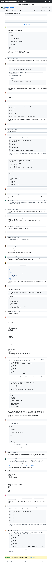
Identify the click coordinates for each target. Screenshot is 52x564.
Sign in (46, 1)
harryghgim (10, 311)
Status (21, 561)
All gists (19, 1)
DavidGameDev (10, 530)
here (9, 379)
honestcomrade (10, 100)
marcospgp (9, 63)
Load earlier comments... (27, 24)
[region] (26, 17)
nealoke (9, 123)
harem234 (9, 215)
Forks (19, 10)
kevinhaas (9, 357)
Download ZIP (48, 10)
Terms (14, 561)
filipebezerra (10, 92)
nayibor (9, 237)
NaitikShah (9, 26)
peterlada (9, 58)
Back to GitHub (23, 1)
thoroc (9, 209)
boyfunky (9, 226)
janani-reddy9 (10, 494)
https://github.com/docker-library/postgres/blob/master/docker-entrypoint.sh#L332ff (21, 465)
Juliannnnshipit (10, 134)
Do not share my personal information (40, 561)
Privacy (17, 561)
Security (19, 561)
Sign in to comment (32, 557)
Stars (13, 10)
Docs (27, 561)
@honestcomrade (10, 125)
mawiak (9, 246)
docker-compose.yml (10, 7)
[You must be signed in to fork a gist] (48, 7)
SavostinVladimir (10, 194)
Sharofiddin (9, 505)
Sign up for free (8, 557)
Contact (29, 561)
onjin (4, 7)
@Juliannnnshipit (10, 190)
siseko (9, 129)
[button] (44, 10)
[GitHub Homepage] (7, 561)
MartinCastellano (10, 470)
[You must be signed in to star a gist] (44, 7)
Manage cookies (33, 561)
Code (3, 10)
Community (24, 561)
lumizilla (9, 452)
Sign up (49, 1)
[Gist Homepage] (3, 1)
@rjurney (9, 88)
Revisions (7, 10)
